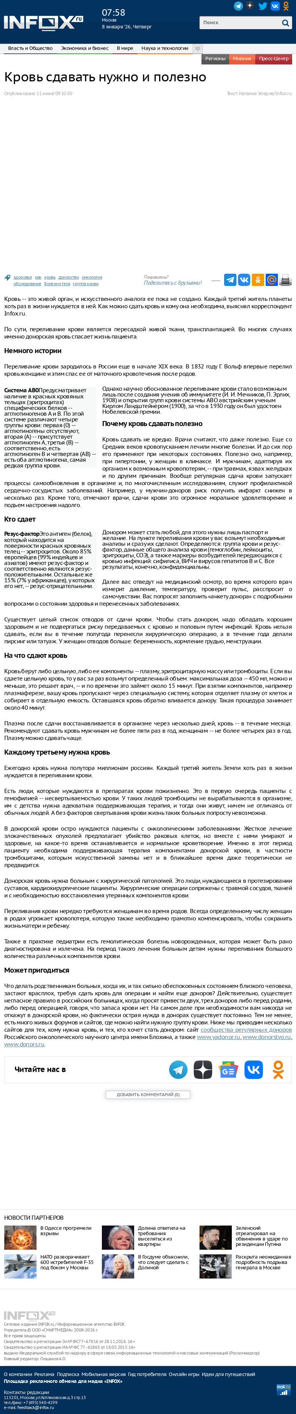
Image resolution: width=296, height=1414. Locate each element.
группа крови (85, 283)
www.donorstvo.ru (267, 1037)
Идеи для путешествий (228, 1374)
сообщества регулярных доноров (246, 1029)
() (148, 1094)
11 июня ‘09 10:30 (54, 93)
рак (38, 277)
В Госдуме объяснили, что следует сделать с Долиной (163, 1262)
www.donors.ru (24, 1044)
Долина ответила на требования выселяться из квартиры (161, 1236)
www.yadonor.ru (218, 1037)
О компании (18, 1374)
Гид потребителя (147, 1374)
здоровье (22, 277)
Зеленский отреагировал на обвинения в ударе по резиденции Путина (262, 1236)
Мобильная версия (103, 1374)
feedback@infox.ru (35, 1407)
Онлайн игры (184, 1374)
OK (287, 6)
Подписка (68, 1374)
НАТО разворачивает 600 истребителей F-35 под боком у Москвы (66, 1262)
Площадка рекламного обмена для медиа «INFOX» (63, 1381)
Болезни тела (57, 283)
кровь (49, 277)
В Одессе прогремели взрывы (65, 1231)
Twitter (263, 6)
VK (275, 6)
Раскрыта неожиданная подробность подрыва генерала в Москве (263, 1262)
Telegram (238, 6)
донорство (68, 277)
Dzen (250, 6)
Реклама (44, 1374)
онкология (92, 277)
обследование (27, 283)
